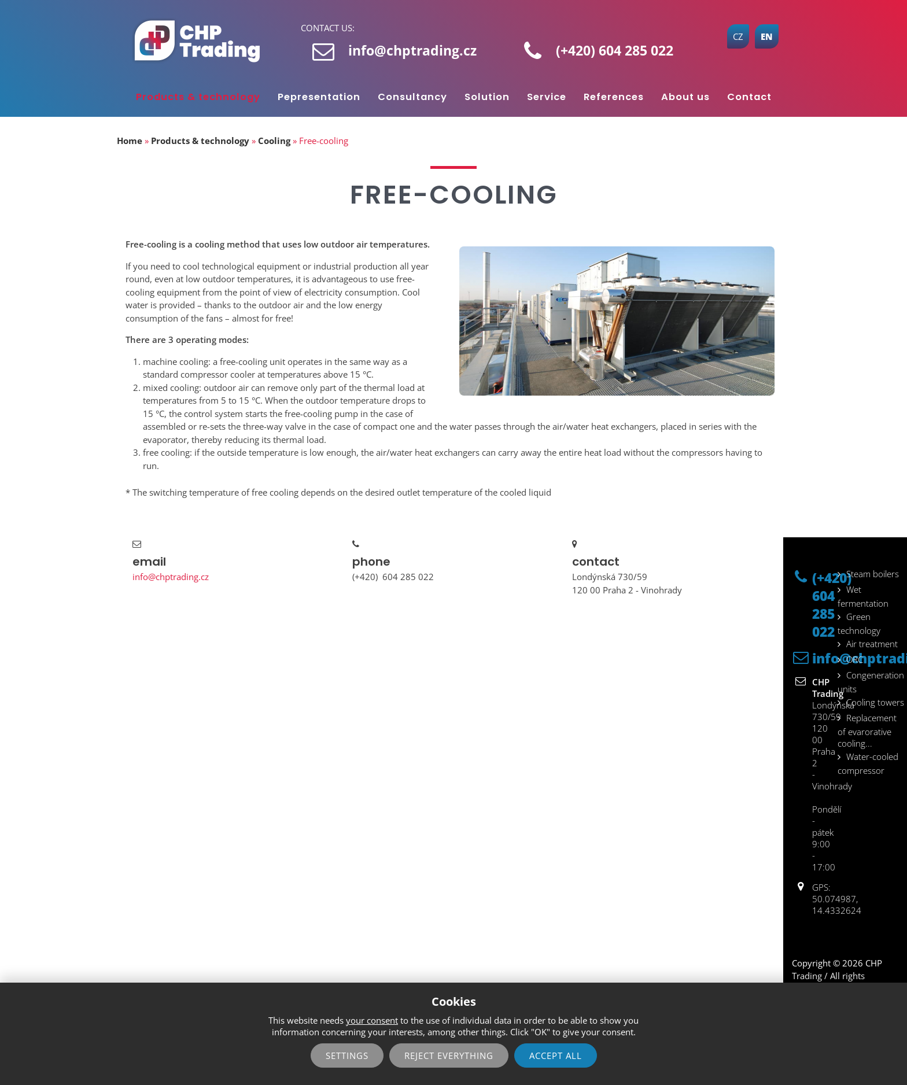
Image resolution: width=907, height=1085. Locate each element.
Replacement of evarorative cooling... (867, 730)
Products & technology (198, 97)
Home (129, 140)
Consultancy (412, 97)
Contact (749, 97)
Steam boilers (872, 574)
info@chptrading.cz (412, 51)
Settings (347, 1055)
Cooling (274, 140)
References (614, 97)
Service (546, 97)
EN (767, 36)
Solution (487, 97)
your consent (372, 1020)
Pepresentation (319, 97)
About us (685, 97)
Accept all (555, 1055)
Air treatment (872, 643)
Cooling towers (875, 702)
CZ (738, 36)
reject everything (448, 1055)
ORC (854, 659)
